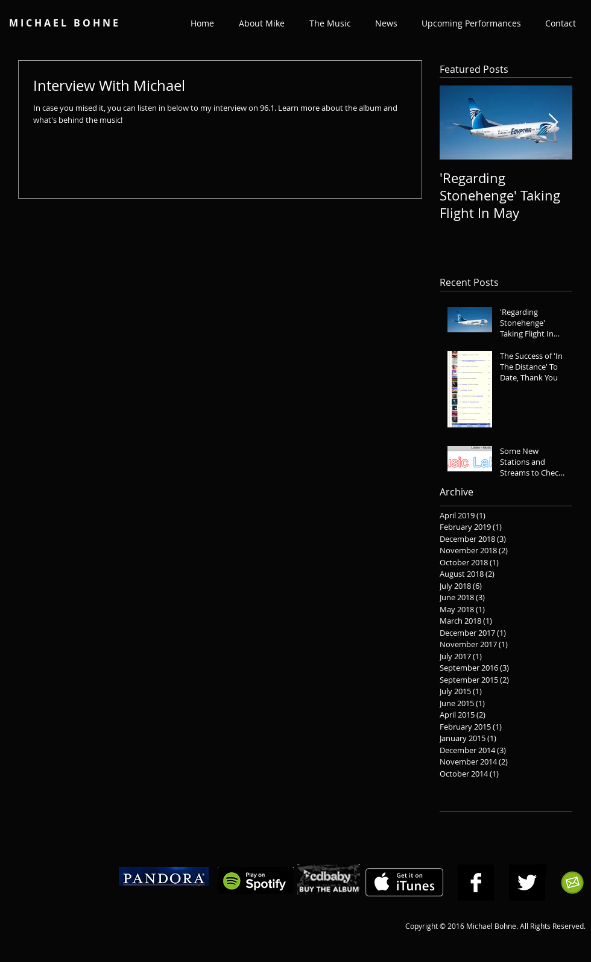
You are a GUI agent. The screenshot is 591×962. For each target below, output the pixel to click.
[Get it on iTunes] (404, 882)
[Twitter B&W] (527, 882)
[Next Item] (553, 123)
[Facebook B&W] (476, 882)
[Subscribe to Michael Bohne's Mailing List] (572, 882)
